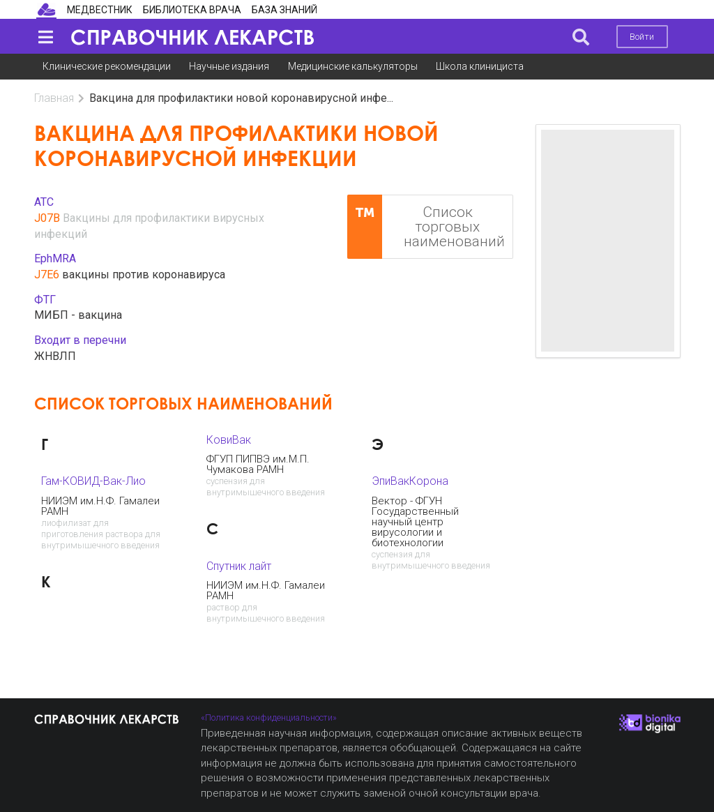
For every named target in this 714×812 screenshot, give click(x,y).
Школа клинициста (480, 66)
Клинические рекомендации (107, 66)
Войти (642, 36)
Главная (54, 98)
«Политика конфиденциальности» (269, 717)
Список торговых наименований (426, 227)
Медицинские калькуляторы (353, 66)
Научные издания (229, 66)
